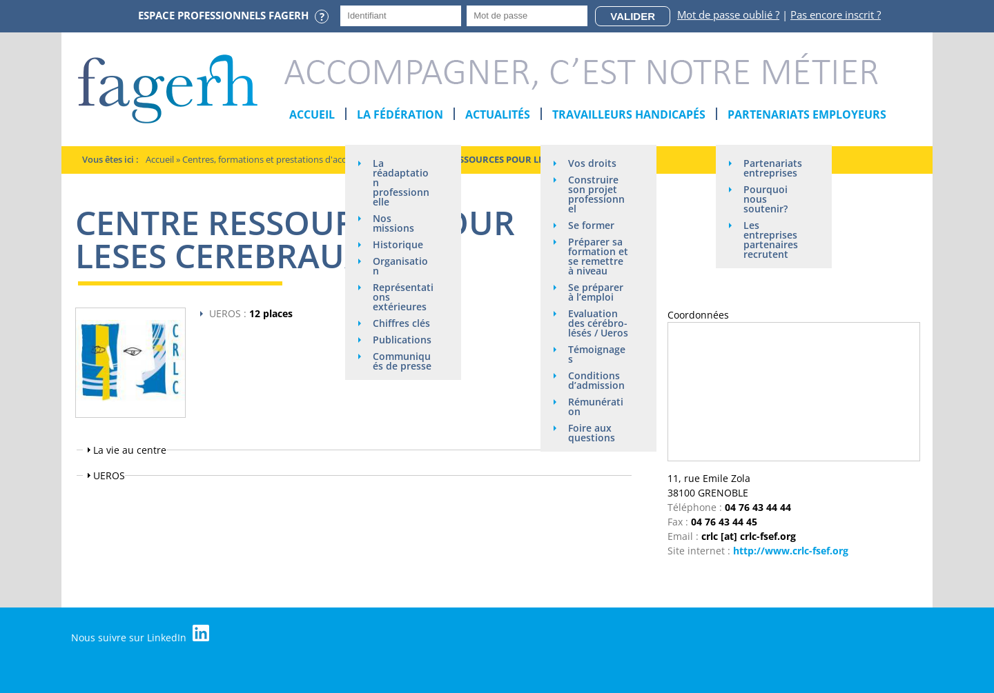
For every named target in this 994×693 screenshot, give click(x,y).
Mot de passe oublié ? (728, 14)
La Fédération (400, 114)
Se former (591, 225)
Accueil (312, 114)
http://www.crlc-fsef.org (790, 550)
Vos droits (592, 163)
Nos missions (393, 223)
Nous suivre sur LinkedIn (140, 634)
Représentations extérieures (403, 297)
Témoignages (596, 354)
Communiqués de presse (402, 361)
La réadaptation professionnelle (401, 182)
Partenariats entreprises (772, 168)
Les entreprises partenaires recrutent (770, 240)
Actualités (497, 114)
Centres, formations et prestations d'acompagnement (292, 159)
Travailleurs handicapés (628, 114)
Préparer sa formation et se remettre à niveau (598, 256)
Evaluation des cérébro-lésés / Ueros (598, 323)
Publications (402, 339)
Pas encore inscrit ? (835, 14)
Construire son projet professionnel (596, 194)
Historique (398, 244)
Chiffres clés (401, 323)
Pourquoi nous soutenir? (765, 199)
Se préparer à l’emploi (595, 292)
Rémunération (595, 406)
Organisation (400, 265)
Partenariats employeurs (807, 114)
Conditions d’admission (596, 380)
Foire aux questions (591, 432)
